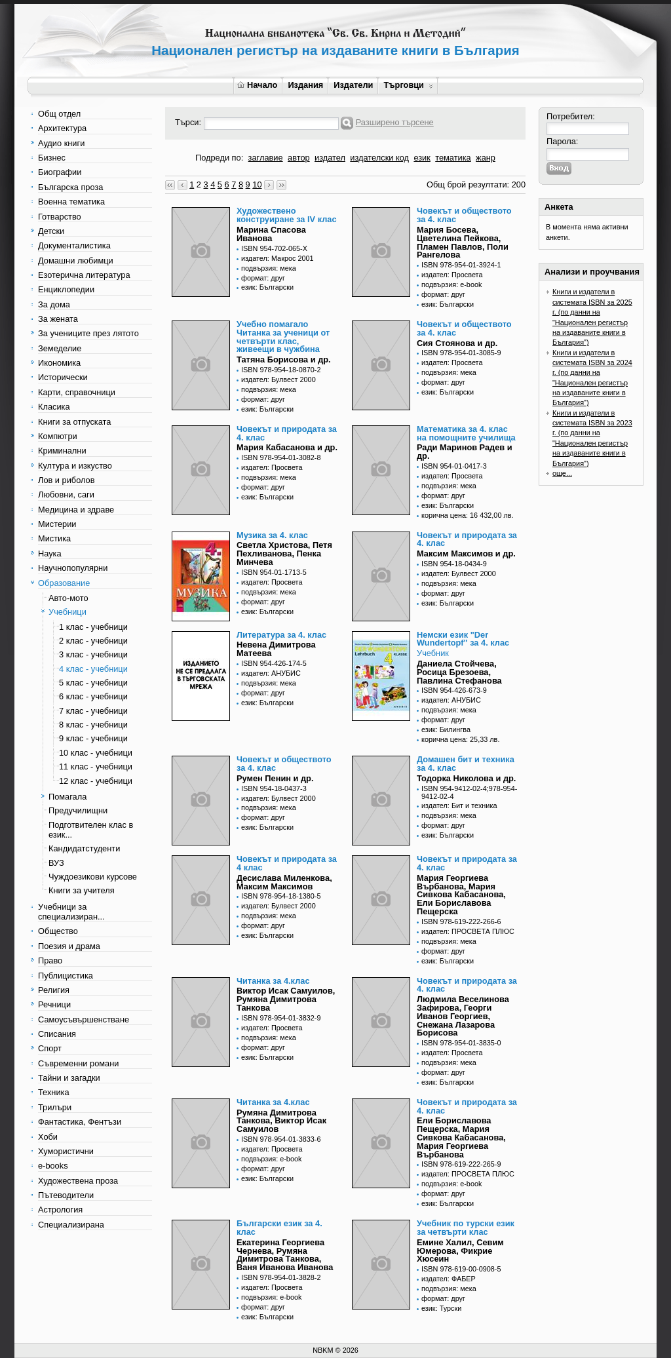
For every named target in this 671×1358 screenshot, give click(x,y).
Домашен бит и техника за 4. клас (465, 763)
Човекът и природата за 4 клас (287, 863)
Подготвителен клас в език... (90, 830)
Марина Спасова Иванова (271, 234)
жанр (485, 158)
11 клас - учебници (95, 766)
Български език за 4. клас (279, 1227)
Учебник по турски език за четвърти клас (465, 1227)
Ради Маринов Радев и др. (464, 451)
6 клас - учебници (93, 696)
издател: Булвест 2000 (278, 379)
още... (562, 473)
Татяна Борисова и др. (284, 359)
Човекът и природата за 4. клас (287, 433)
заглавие (265, 158)
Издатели (353, 85)
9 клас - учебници (93, 738)
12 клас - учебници (95, 781)
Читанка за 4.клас (273, 981)
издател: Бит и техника (459, 805)
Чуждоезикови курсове (92, 877)
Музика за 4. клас (272, 535)
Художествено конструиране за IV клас (287, 215)
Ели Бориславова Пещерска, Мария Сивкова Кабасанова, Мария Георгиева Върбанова (461, 1137)
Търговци (407, 85)
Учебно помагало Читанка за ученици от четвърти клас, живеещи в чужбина (283, 336)
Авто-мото (68, 598)
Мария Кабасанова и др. (287, 447)
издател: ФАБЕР (448, 1279)
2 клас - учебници (93, 641)
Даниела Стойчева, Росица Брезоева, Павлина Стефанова (459, 672)
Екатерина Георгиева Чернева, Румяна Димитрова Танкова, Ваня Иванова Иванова (285, 1254)
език (421, 158)
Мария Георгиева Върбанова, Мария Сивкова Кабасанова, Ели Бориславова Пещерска (461, 894)
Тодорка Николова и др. (466, 778)
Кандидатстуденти (84, 848)
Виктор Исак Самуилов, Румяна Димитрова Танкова (286, 999)
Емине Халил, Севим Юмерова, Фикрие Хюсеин (460, 1250)
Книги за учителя (81, 890)
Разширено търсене (395, 122)
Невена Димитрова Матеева (276, 649)
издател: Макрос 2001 (277, 258)
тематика (452, 158)
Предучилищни (77, 810)
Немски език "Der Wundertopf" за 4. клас (463, 639)
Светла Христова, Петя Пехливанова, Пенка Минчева (284, 553)
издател (330, 158)
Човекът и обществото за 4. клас (464, 215)
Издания (305, 85)
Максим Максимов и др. (466, 553)
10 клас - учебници (95, 753)
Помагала (67, 797)
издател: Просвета (452, 275)
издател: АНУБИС (271, 673)
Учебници (67, 612)
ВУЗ (56, 863)
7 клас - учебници (93, 711)
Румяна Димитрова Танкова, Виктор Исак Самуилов (281, 1121)
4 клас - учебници (93, 669)
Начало (257, 85)
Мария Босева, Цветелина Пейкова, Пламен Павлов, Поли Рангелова (462, 242)
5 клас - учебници (93, 683)
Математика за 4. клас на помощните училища (466, 433)
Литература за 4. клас (281, 635)
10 (256, 184)
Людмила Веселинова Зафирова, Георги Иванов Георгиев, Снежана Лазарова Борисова (463, 1016)
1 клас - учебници (93, 627)
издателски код (379, 158)
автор (299, 158)
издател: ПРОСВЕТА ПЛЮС (467, 931)
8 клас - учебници (93, 724)
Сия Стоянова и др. (457, 343)
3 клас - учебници (93, 654)
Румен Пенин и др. (275, 778)
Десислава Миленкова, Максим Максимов (284, 882)
